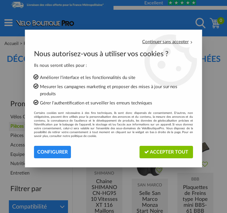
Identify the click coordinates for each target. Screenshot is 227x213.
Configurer (52, 152)
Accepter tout (166, 151)
